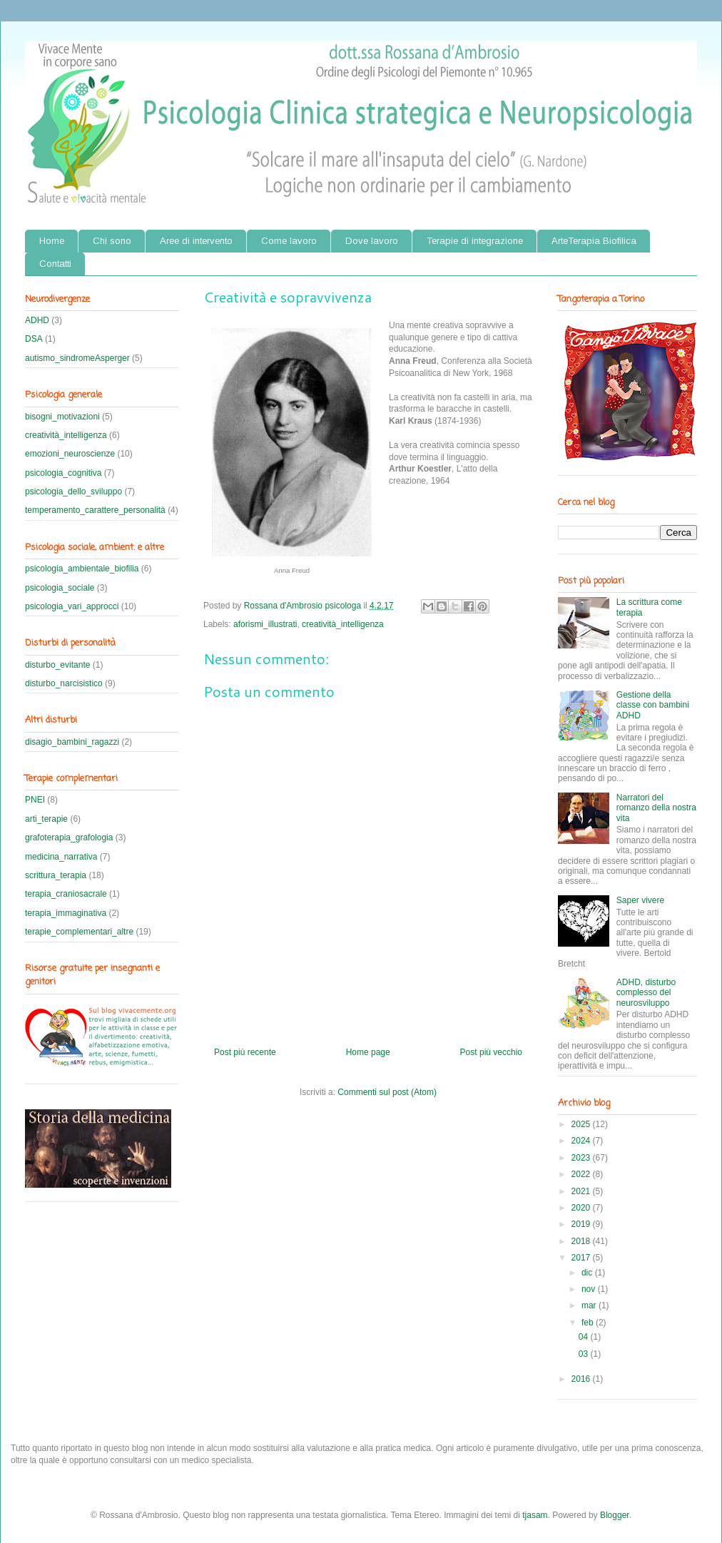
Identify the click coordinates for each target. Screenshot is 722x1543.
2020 (582, 1208)
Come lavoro (289, 240)
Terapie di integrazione (475, 240)
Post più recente (245, 1052)
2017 (582, 1258)
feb (588, 1323)
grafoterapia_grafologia (69, 837)
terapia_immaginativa (65, 913)
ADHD (37, 320)
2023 (582, 1158)
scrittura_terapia (55, 875)
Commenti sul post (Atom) (387, 1092)
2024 (582, 1141)
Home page (368, 1052)
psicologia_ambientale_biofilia (81, 569)
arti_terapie (46, 819)
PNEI (35, 800)
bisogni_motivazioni (62, 417)
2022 (582, 1174)
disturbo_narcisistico (64, 683)
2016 (582, 1379)
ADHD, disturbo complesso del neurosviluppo (646, 992)
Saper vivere (640, 900)
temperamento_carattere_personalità (95, 510)
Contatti (55, 263)
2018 (582, 1241)
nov (589, 1289)
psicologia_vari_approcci (71, 606)
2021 (582, 1191)
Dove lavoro (371, 240)
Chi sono (112, 240)
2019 (582, 1224)
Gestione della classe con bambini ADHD (652, 705)
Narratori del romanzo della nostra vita (656, 808)
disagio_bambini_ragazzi (72, 742)
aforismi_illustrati (265, 624)
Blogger (614, 1515)
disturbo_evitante (57, 665)
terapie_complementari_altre (79, 932)
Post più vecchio (491, 1052)
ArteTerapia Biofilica (593, 240)
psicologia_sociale (59, 588)
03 (585, 1354)
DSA (34, 339)
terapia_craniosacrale (66, 894)
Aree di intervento (196, 240)
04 (585, 1337)
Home (51, 240)
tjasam (534, 1515)
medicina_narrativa (61, 857)
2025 (582, 1124)
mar (590, 1305)
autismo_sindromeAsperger (77, 358)
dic (588, 1273)
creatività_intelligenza (343, 624)
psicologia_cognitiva (63, 473)
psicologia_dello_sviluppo (73, 491)
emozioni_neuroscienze (70, 454)
